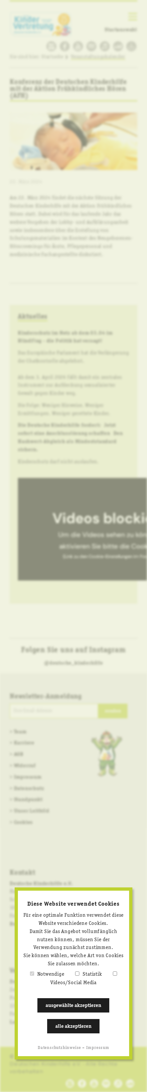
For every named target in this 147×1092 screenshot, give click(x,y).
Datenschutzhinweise (59, 1048)
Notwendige (50, 974)
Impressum (97, 1048)
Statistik (92, 974)
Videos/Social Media (73, 982)
